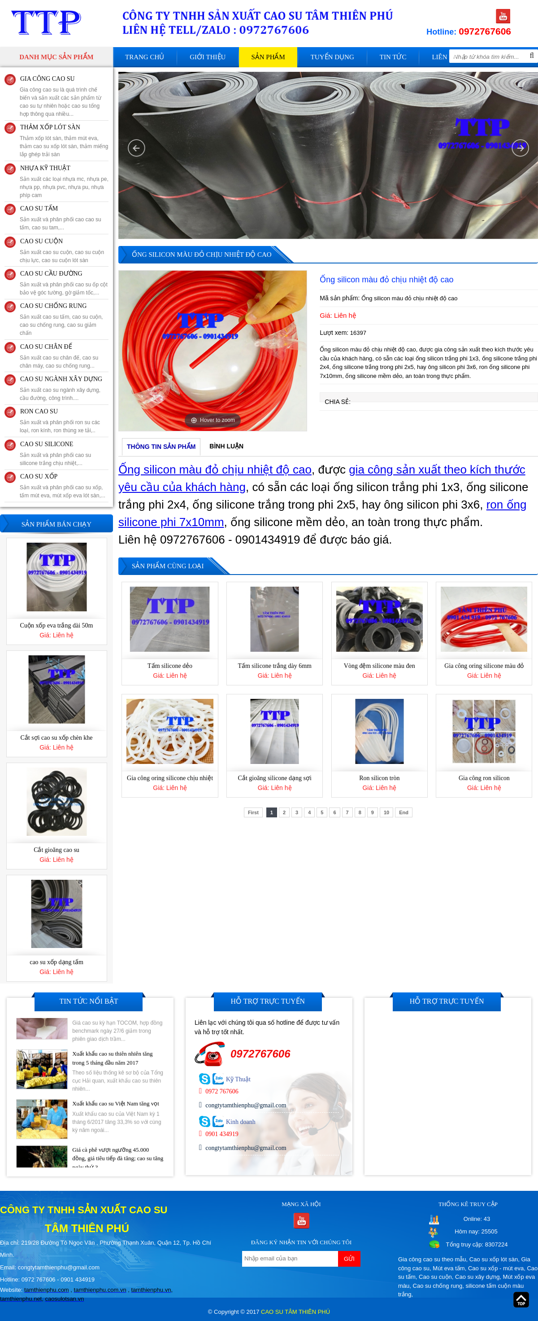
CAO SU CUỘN (41, 241)
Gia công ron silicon (484, 778)
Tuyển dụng (332, 57)
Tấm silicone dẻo (170, 666)
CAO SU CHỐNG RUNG (53, 306)
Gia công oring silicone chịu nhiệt (170, 778)
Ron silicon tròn (379, 778)
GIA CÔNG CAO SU (47, 78)
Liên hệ (444, 57)
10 (386, 812)
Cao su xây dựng (477, 1276)
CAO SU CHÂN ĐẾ (46, 346)
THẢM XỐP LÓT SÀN (50, 127)
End (403, 812)
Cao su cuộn (435, 1276)
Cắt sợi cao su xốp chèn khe (56, 782)
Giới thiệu (208, 57)
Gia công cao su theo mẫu (432, 1259)
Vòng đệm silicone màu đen (379, 666)
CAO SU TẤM (39, 208)
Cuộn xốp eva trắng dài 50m (56, 669)
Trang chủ (144, 57)
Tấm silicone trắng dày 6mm (275, 666)
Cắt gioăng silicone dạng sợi (275, 778)
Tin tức (393, 57)
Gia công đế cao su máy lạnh (56, 557)
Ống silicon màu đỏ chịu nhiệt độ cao (215, 469)
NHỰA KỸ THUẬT (45, 168)
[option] (213, 351)
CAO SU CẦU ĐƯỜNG (51, 273)
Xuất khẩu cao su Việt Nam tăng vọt (115, 1127)
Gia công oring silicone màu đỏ (484, 666)
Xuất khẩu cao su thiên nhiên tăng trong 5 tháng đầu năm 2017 (112, 1082)
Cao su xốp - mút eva (496, 1268)
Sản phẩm (268, 57)
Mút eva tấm (448, 1268)
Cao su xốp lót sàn (493, 1259)
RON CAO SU (39, 411)
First (253, 812)
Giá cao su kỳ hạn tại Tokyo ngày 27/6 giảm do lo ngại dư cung (117, 1032)
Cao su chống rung (438, 1285)
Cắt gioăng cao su (56, 894)
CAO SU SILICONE (46, 444)
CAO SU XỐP (38, 476)
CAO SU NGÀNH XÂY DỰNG (61, 379)
